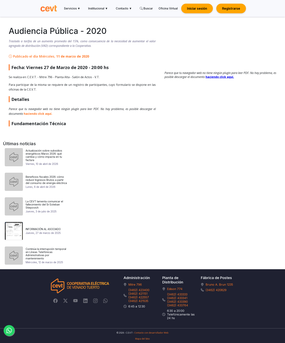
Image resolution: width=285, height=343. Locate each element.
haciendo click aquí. (38, 114)
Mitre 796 (135, 284)
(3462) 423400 (138, 290)
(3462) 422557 (138, 297)
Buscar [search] (146, 8)
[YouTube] (75, 300)
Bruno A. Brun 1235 (219, 284)
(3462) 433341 (177, 298)
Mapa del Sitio (142, 338)
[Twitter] (65, 300)
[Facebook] (55, 300)
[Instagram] (95, 300)
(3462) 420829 (216, 290)
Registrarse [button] (231, 8)
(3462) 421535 (138, 301)
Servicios (72, 8)
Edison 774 (174, 289)
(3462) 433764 (177, 305)
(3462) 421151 (138, 293)
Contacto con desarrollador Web (151, 332)
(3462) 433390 (177, 301)
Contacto (124, 8)
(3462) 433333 (177, 294)
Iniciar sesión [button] (197, 8)
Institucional (98, 8)
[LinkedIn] (85, 300)
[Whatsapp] (105, 300)
